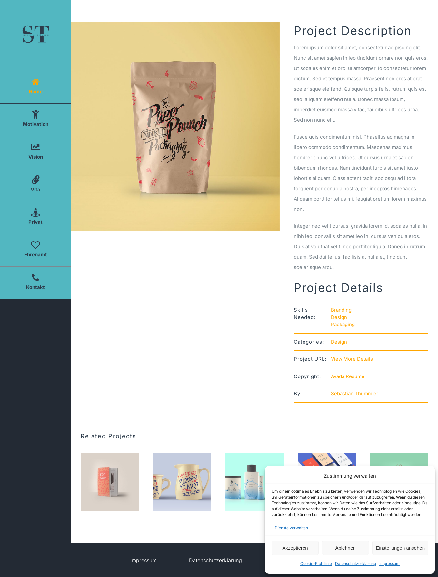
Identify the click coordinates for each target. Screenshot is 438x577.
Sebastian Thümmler (354, 393)
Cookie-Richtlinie (316, 563)
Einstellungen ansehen (400, 548)
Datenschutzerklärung (355, 563)
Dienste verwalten (291, 527)
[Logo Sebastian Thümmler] (35, 22)
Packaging (343, 324)
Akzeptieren (295, 548)
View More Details (352, 359)
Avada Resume (347, 376)
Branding (341, 310)
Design (339, 317)
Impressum (389, 563)
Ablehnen (345, 548)
